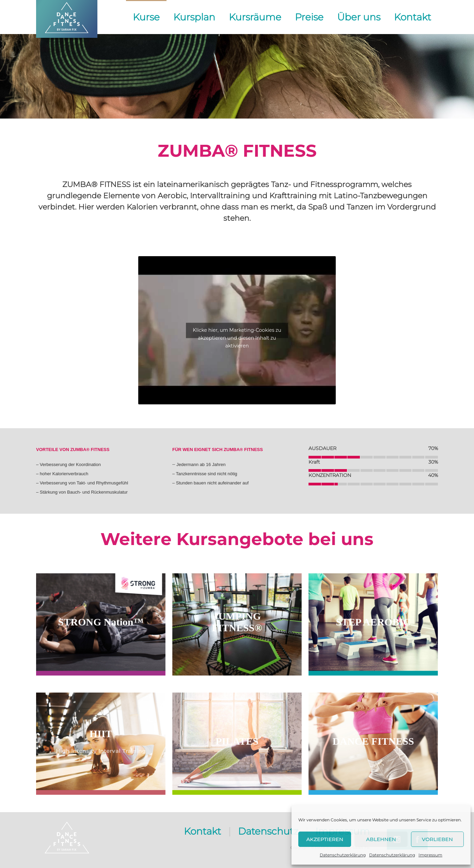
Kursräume (255, 17)
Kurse (146, 17)
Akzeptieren (324, 839)
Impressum (430, 854)
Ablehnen (381, 839)
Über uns (358, 17)
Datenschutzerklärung (343, 854)
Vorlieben (437, 839)
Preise (309, 17)
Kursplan (194, 17)
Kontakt (412, 17)
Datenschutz (268, 831)
